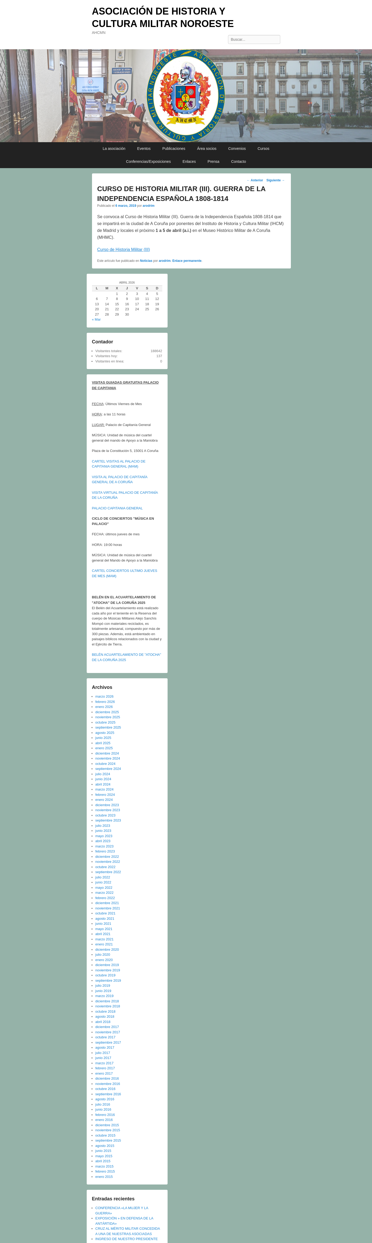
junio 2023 (103, 831)
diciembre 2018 (107, 1001)
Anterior (255, 180)
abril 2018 (103, 1022)
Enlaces (189, 161)
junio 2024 (103, 779)
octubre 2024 (105, 764)
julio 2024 (102, 774)
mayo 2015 (103, 1156)
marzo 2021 (104, 939)
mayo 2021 (103, 929)
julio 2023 (102, 826)
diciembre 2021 (107, 903)
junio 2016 (103, 1109)
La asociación (114, 148)
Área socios (206, 148)
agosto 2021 (105, 919)
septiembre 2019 (108, 980)
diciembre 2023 (107, 805)
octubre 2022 (105, 867)
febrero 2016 (105, 1115)
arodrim (149, 206)
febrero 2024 (105, 795)
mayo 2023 (103, 836)
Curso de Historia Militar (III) (123, 249)
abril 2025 (103, 743)
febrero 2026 (105, 702)
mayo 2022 (103, 888)
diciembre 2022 (107, 857)
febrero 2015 (105, 1171)
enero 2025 (104, 748)
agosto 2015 (105, 1146)
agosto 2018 (105, 1016)
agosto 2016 (105, 1099)
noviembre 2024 (107, 758)
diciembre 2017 (107, 1027)
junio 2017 (103, 1058)
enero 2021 (104, 944)
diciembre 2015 (107, 1125)
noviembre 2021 (107, 908)
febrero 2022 (105, 898)
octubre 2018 (105, 1011)
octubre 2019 (105, 975)
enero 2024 (104, 800)
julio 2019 (102, 986)
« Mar (96, 319)
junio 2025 (103, 738)
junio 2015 (103, 1151)
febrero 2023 (105, 851)
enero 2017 (104, 1073)
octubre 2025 (105, 722)
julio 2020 (102, 955)
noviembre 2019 (107, 970)
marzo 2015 (104, 1166)
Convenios (237, 148)
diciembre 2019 (107, 965)
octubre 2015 (105, 1135)
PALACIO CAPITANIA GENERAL (117, 508)
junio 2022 (103, 882)
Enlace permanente (187, 261)
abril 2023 (103, 841)
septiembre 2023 (108, 820)
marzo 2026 (104, 696)
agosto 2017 (105, 1047)
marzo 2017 (104, 1063)
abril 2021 (103, 934)
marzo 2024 (104, 789)
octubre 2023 (105, 815)
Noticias (146, 261)
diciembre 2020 (107, 950)
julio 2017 (102, 1053)
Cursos (263, 148)
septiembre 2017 (108, 1042)
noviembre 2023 (107, 810)
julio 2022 (102, 877)
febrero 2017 (105, 1068)
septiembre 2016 (108, 1094)
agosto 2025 (105, 733)
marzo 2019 (104, 996)
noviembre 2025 (107, 717)
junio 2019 (103, 991)
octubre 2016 (105, 1089)
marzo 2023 (104, 846)
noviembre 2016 (107, 1084)
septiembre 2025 (108, 727)
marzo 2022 (104, 893)
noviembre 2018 (107, 1006)
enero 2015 (104, 1177)
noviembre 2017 (107, 1032)
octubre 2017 (105, 1037)
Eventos (144, 148)
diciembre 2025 (107, 712)
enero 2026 (104, 707)
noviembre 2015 (107, 1130)
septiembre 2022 (108, 872)
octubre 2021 (105, 913)
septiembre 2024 (108, 769)
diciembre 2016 (107, 1078)
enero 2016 (104, 1120)
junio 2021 (103, 924)
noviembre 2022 (107, 862)
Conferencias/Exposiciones (148, 161)
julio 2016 (102, 1104)
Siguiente (275, 180)
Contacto (238, 161)
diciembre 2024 (107, 753)
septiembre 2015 (108, 1140)
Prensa (213, 161)
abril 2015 (103, 1161)
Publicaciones (173, 148)
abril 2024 (103, 784)
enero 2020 (104, 960)
